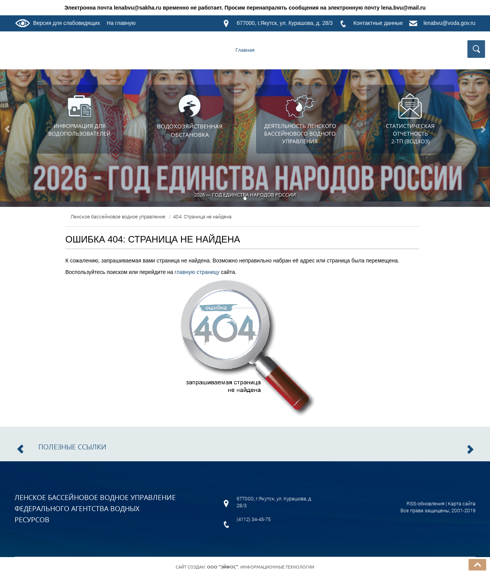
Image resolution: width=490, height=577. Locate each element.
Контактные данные (378, 23)
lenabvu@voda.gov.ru (449, 23)
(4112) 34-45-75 (254, 519)
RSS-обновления (425, 503)
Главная (245, 49)
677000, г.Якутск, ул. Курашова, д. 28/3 (285, 23)
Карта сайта (461, 503)
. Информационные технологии (260, 567)
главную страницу (197, 272)
